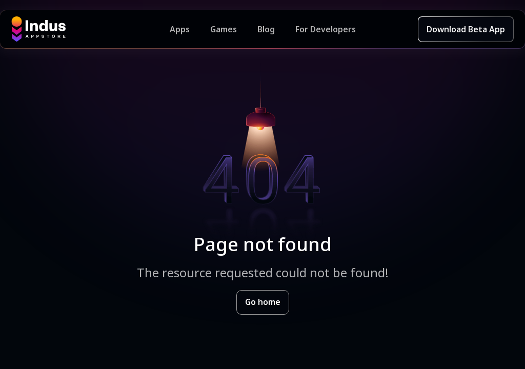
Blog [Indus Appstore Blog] (266, 29)
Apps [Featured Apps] (180, 29)
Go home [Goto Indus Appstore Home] (262, 302)
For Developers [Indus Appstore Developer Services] (325, 29)
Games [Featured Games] (223, 29)
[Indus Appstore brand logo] (90, 29)
